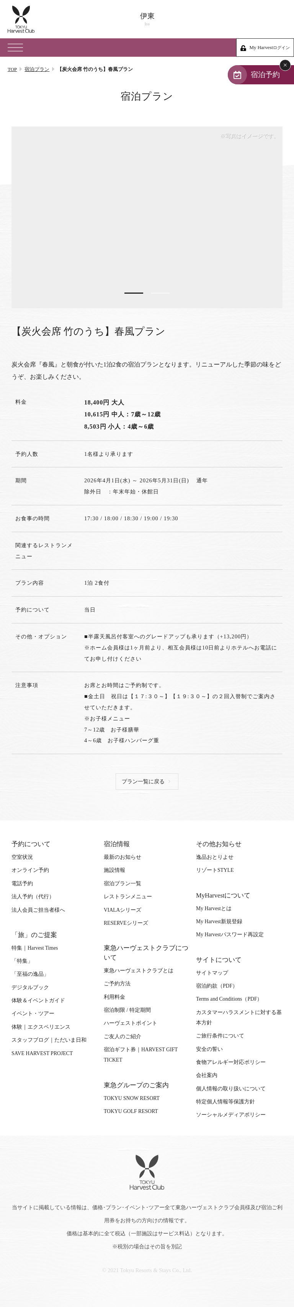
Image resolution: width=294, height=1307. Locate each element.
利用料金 (114, 997)
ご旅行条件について (220, 1036)
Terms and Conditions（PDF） (229, 999)
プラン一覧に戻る (143, 782)
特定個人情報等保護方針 (225, 1102)
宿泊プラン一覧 (122, 883)
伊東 (147, 19)
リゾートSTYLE (215, 870)
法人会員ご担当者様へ (38, 910)
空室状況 (22, 857)
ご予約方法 (117, 984)
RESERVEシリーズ (126, 923)
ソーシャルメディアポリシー (231, 1115)
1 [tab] (133, 293)
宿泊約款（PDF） (217, 986)
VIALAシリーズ (122, 910)
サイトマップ (212, 973)
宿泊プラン (36, 69)
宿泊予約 (264, 75)
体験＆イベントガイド (38, 1001)
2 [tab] (160, 293)
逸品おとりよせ (215, 857)
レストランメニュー (128, 897)
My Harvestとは (214, 908)
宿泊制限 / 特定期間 (127, 1010)
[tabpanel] (147, 217)
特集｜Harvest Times (34, 948)
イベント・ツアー (32, 1014)
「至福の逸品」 (30, 974)
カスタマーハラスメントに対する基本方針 (239, 1017)
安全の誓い (209, 1049)
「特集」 (22, 961)
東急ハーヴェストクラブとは (138, 970)
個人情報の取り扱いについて (231, 1089)
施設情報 (114, 870)
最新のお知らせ (122, 857)
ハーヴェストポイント (130, 1023)
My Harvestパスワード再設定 (230, 935)
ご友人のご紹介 (122, 1036)
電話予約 (22, 883)
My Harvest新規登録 (219, 922)
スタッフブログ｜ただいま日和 (49, 1040)
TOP (12, 69)
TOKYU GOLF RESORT (131, 1112)
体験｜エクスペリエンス (40, 1027)
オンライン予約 (30, 870)
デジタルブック (30, 987)
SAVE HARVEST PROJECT (42, 1053)
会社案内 (206, 1075)
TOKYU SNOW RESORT (132, 1098)
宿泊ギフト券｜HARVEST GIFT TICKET (141, 1055)
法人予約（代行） (32, 897)
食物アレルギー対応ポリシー (231, 1062)
